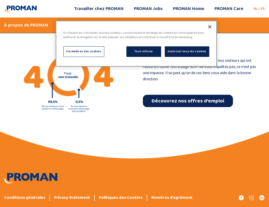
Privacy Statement (72, 198)
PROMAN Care (228, 8)
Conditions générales (24, 198)
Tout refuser (143, 51)
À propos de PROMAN (26, 25)
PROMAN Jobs (148, 8)
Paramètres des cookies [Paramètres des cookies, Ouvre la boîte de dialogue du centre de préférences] (83, 51)
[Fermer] (209, 26)
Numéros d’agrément (172, 198)
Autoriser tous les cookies (187, 51)
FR (263, 9)
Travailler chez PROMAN (99, 8)
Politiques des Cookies (121, 198)
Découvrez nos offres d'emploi (188, 101)
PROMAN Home (188, 8)
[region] (136, 44)
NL (256, 9)
